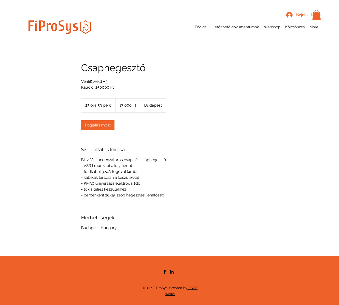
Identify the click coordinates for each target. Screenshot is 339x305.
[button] (316, 15)
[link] (97, 125)
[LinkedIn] (172, 271)
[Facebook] (164, 271)
